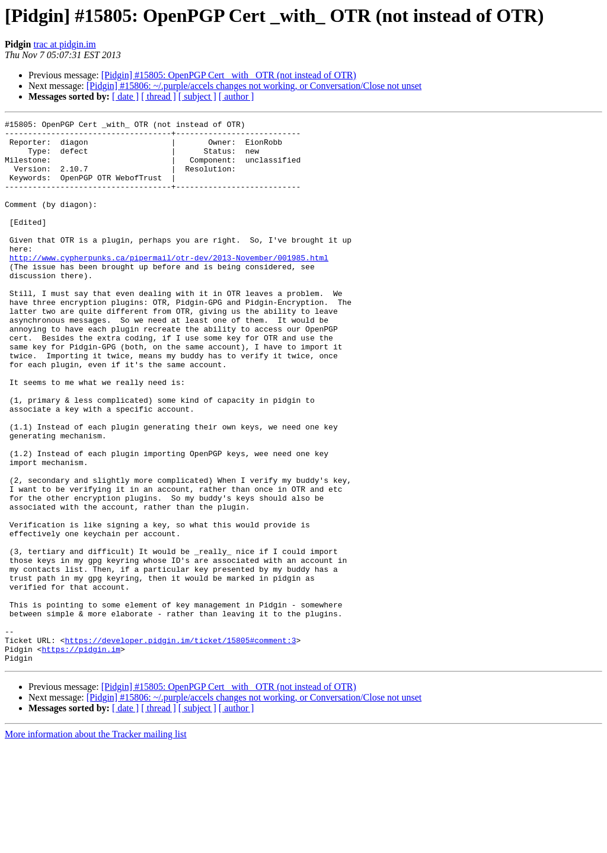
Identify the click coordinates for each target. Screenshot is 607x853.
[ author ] (236, 96)
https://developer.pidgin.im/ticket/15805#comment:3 (180, 745)
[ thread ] (158, 96)
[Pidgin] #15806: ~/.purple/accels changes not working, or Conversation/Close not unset (254, 86)
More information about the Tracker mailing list (96, 843)
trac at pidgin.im (64, 44)
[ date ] (125, 96)
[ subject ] (197, 96)
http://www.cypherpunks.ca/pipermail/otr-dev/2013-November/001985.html (168, 286)
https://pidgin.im (80, 755)
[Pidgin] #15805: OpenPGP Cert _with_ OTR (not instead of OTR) (228, 75)
